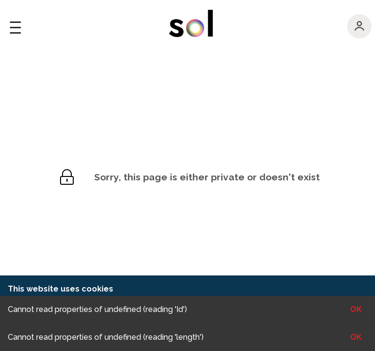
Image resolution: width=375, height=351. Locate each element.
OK (356, 337)
